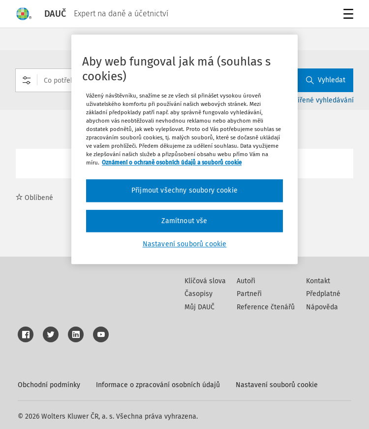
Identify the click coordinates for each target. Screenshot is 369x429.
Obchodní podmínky (49, 385)
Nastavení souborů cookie (277, 385)
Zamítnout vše (184, 221)
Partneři (249, 294)
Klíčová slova (205, 281)
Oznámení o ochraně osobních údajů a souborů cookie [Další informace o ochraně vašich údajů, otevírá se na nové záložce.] (172, 162)
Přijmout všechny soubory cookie (184, 191)
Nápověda (322, 307)
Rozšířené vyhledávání (318, 100)
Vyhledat (325, 80)
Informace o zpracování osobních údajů (158, 385)
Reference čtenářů (266, 307)
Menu (346, 15)
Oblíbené (34, 198)
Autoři (246, 281)
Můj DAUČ (199, 307)
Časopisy (198, 294)
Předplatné (323, 294)
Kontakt (318, 281)
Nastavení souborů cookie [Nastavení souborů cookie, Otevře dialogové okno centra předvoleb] (185, 244)
